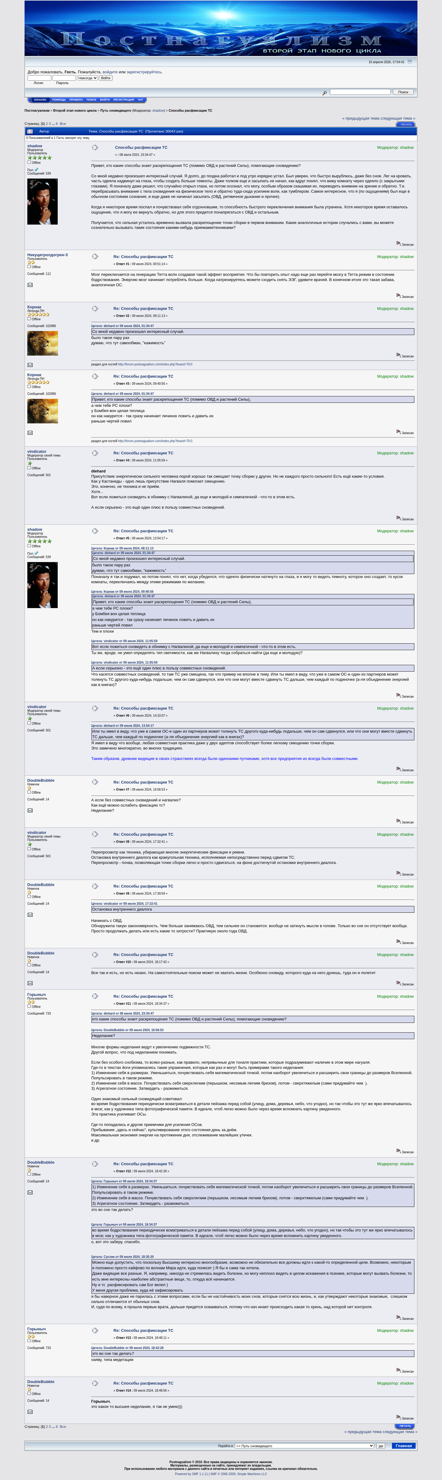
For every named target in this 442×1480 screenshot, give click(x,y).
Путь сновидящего (115, 110)
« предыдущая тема (360, 118)
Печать (406, 124)
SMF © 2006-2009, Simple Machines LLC (238, 1474)
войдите (110, 72)
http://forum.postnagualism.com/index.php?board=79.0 (155, 364)
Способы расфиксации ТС (190, 110)
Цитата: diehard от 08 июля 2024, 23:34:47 (122, 1013)
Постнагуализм (37, 110)
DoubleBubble (40, 780)
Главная (404, 1445)
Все (63, 123)
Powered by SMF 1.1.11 (191, 1474)
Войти (105, 99)
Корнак (34, 307)
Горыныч (36, 994)
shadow (158, 110)
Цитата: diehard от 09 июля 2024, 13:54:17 (122, 725)
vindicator (36, 451)
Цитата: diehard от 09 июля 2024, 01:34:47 (122, 326)
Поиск (91, 99)
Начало (40, 99)
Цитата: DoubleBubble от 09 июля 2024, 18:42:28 (127, 1348)
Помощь (59, 99)
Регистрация (124, 99)
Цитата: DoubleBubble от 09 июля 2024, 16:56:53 (127, 1030)
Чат (140, 99)
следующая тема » (398, 118)
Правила (76, 99)
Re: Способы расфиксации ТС (143, 256)
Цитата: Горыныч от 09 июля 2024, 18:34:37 (124, 1181)
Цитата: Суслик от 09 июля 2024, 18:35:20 (122, 1256)
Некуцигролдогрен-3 (47, 254)
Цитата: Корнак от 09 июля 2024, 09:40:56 (122, 591)
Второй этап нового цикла (75, 110)
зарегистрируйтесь (144, 72)
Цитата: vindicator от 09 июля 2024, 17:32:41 (124, 903)
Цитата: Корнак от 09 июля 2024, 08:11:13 (122, 548)
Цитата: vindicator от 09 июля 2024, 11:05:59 (124, 641)
